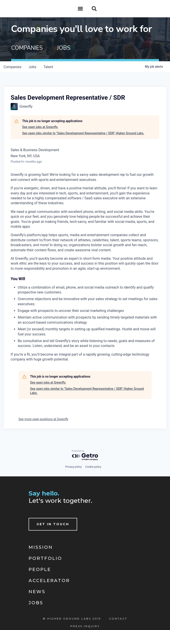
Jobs (36, 602)
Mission (41, 547)
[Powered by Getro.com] (85, 455)
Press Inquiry (85, 626)
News (37, 591)
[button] (80, 8)
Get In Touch (53, 524)
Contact (118, 618)
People (40, 569)
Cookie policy (93, 466)
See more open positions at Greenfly (43, 419)
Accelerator (49, 580)
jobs (32, 67)
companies (12, 67)
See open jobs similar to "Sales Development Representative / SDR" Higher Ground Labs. (83, 133)
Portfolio (45, 558)
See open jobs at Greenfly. (40, 127)
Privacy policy (73, 466)
